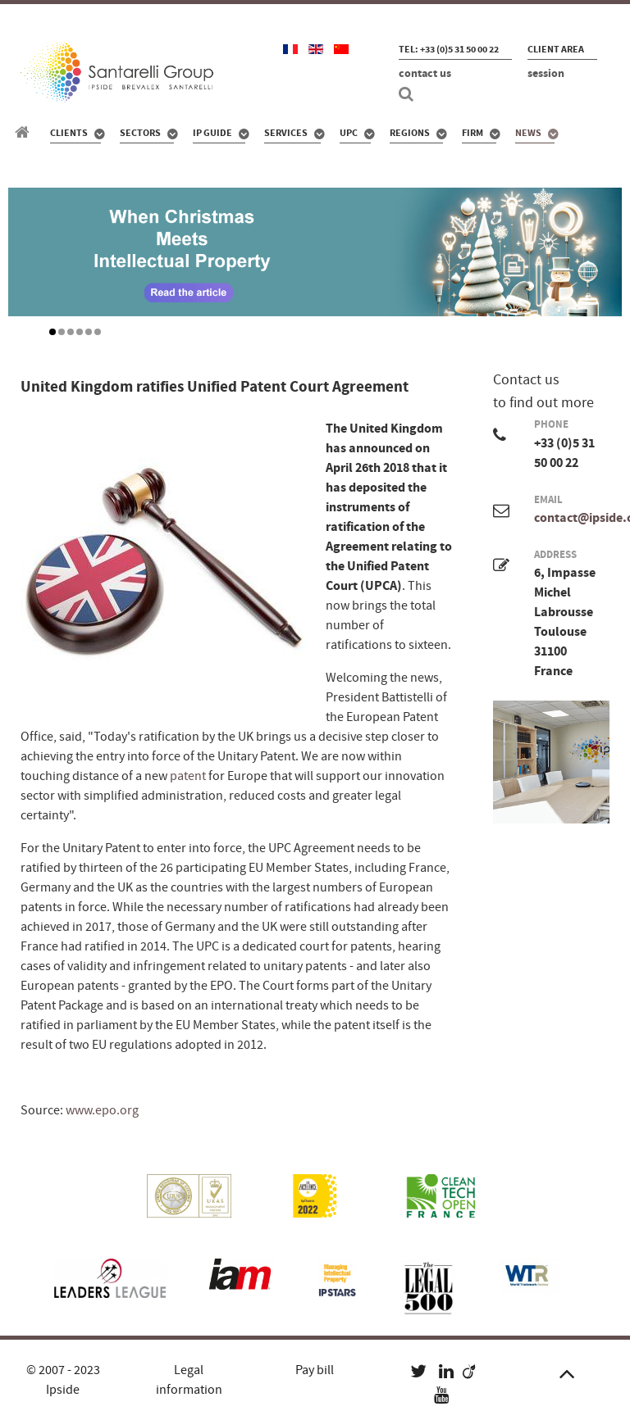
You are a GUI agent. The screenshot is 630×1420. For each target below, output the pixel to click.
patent (189, 776)
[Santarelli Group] (24, 133)
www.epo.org (102, 1110)
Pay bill (314, 1370)
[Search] (408, 94)
